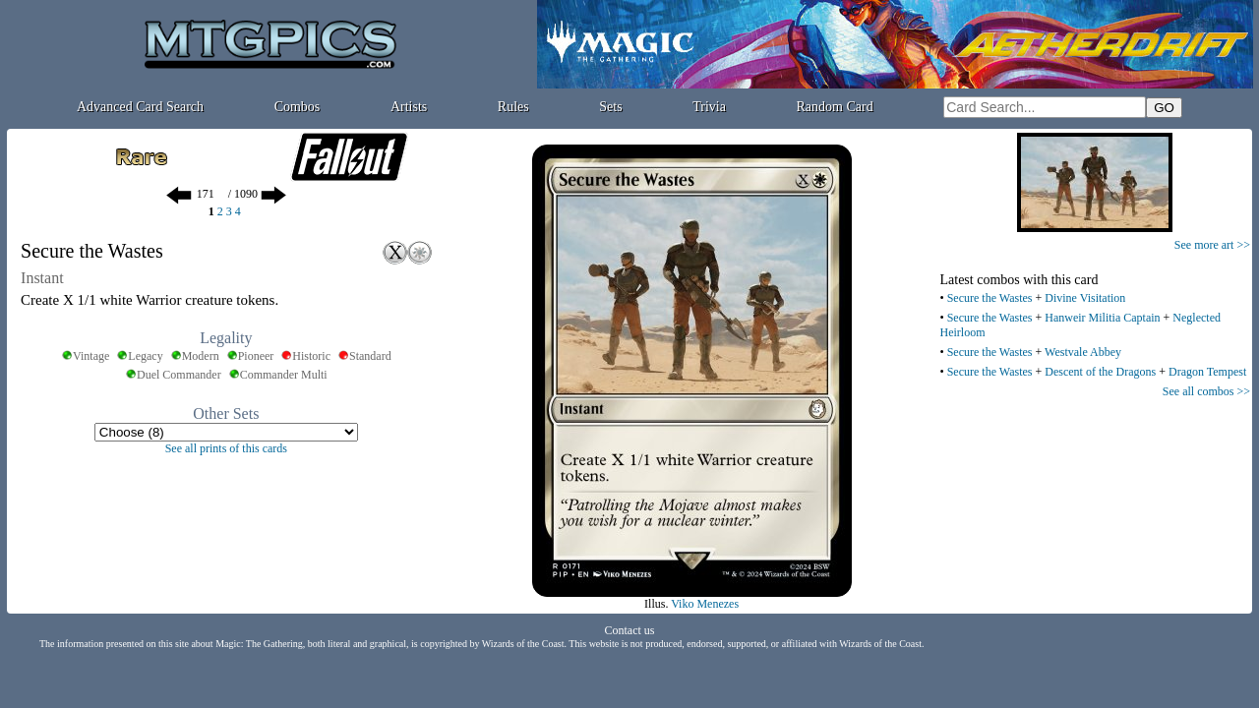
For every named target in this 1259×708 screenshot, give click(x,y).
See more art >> (1212, 245)
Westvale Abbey (1083, 352)
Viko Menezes (705, 604)
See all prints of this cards (226, 448)
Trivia (709, 106)
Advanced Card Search (140, 106)
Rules (513, 106)
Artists (408, 106)
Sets (610, 106)
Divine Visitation (1085, 298)
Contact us (630, 630)
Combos (297, 106)
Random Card (835, 106)
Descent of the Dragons (1100, 372)
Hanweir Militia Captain (1102, 317)
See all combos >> (1206, 391)
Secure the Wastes (990, 298)
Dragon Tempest (1207, 372)
